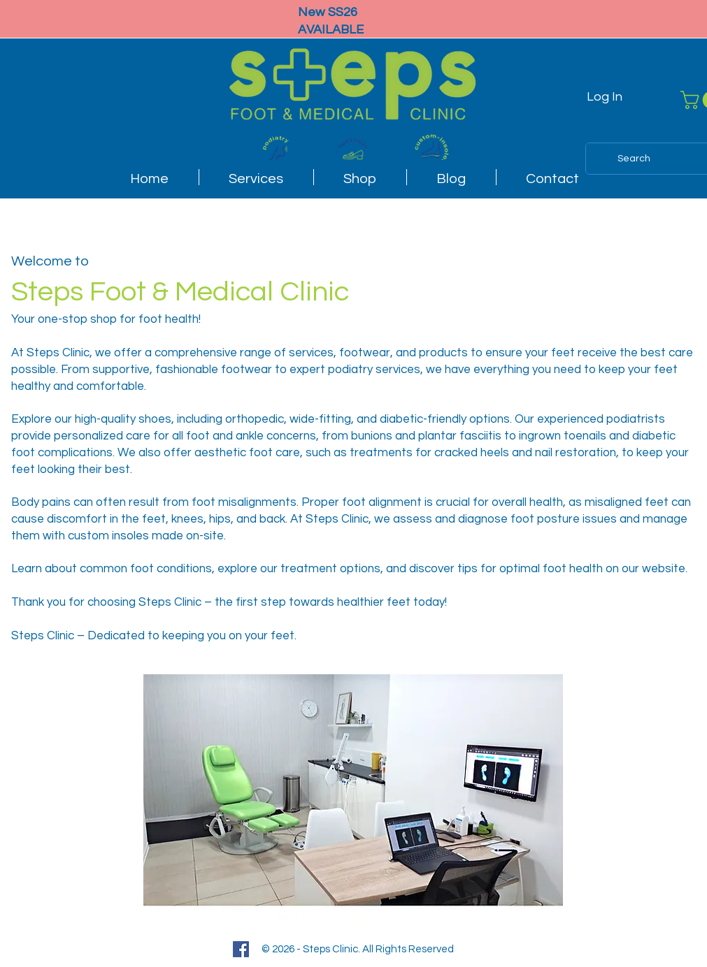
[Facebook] (241, 949)
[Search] (633, 158)
